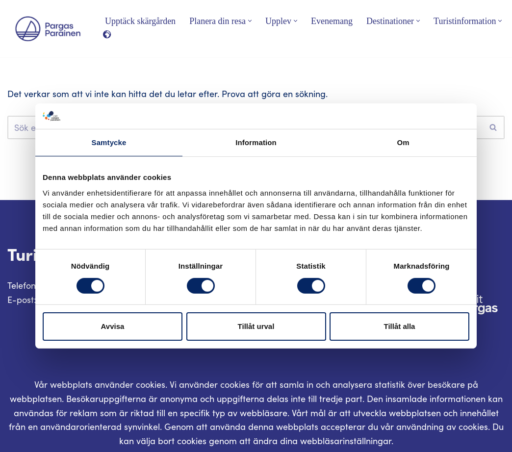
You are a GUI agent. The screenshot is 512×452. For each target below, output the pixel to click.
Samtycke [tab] (109, 142)
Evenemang (332, 21)
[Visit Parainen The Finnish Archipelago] (47, 29)
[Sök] (494, 127)
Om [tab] (403, 142)
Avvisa (113, 326)
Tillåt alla (399, 326)
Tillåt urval (256, 326)
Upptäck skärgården (140, 21)
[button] (250, 21)
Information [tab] (256, 142)
